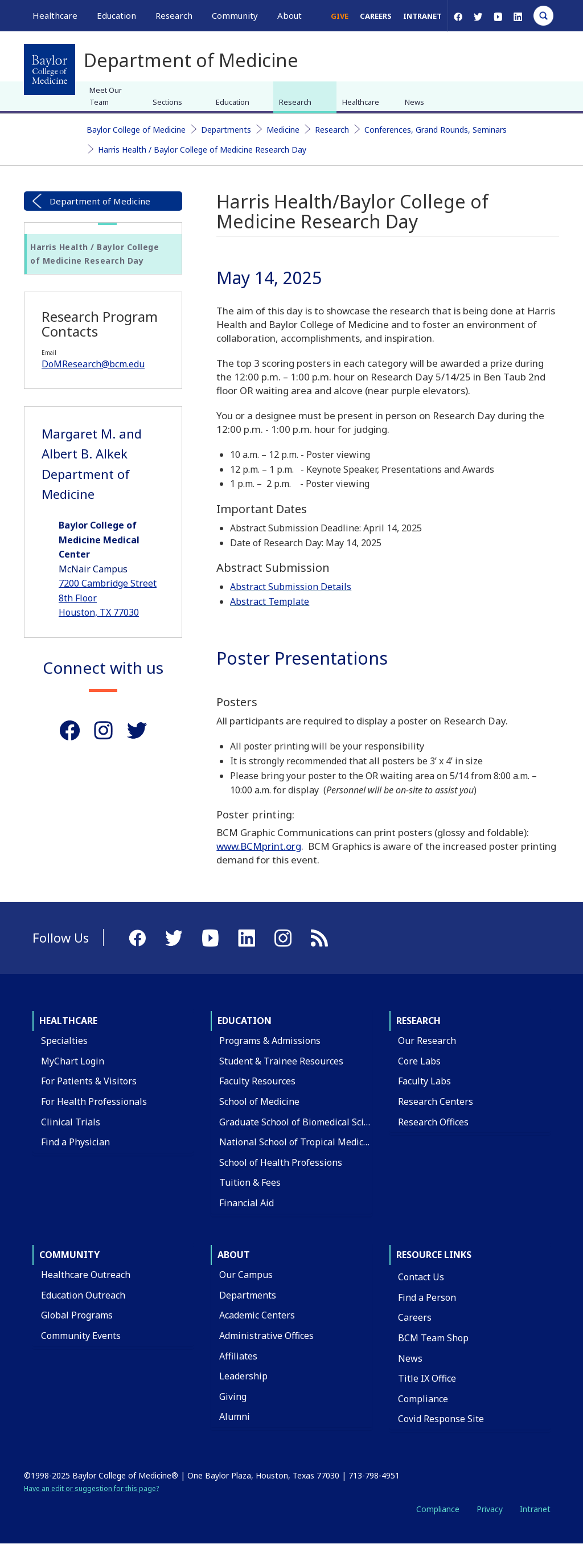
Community (69, 1254)
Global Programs (77, 1315)
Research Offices (433, 1122)
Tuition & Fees (250, 1182)
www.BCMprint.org (258, 846)
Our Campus (246, 1274)
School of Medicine (259, 1101)
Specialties (64, 1040)
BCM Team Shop (433, 1338)
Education (232, 102)
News (414, 102)
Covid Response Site (441, 1418)
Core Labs (419, 1061)
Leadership (243, 1376)
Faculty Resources (257, 1081)
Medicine (282, 129)
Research (295, 102)
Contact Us (421, 1277)
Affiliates (238, 1356)
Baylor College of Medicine (136, 129)
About (233, 1254)
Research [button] (173, 15)
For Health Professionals (94, 1101)
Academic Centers (257, 1315)
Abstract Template (269, 601)
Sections (167, 102)
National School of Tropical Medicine (298, 1142)
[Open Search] (543, 16)
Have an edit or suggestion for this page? (91, 1488)
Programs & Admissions (270, 1040)
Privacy (490, 1509)
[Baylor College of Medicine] (49, 69)
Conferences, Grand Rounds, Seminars (435, 129)
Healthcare (360, 102)
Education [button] (116, 15)
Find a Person (427, 1297)
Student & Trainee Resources (281, 1061)
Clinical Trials (70, 1122)
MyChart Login (72, 1061)
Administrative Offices (266, 1335)
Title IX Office (427, 1378)
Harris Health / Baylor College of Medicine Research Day (202, 149)
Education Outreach (83, 1295)
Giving (233, 1396)
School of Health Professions (280, 1162)
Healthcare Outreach (85, 1274)
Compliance (423, 1399)
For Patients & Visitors (89, 1081)
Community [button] (235, 15)
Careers (376, 16)
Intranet (422, 16)
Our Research (427, 1040)
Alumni (234, 1416)
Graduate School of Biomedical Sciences (303, 1122)
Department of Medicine (100, 201)
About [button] (289, 15)
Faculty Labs (424, 1081)
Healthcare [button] (54, 15)
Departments (226, 129)
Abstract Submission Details (290, 586)
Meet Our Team (105, 96)
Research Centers (435, 1101)
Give (339, 16)
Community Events (81, 1335)
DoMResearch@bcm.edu (93, 364)
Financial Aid (246, 1203)
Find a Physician (75, 1142)
